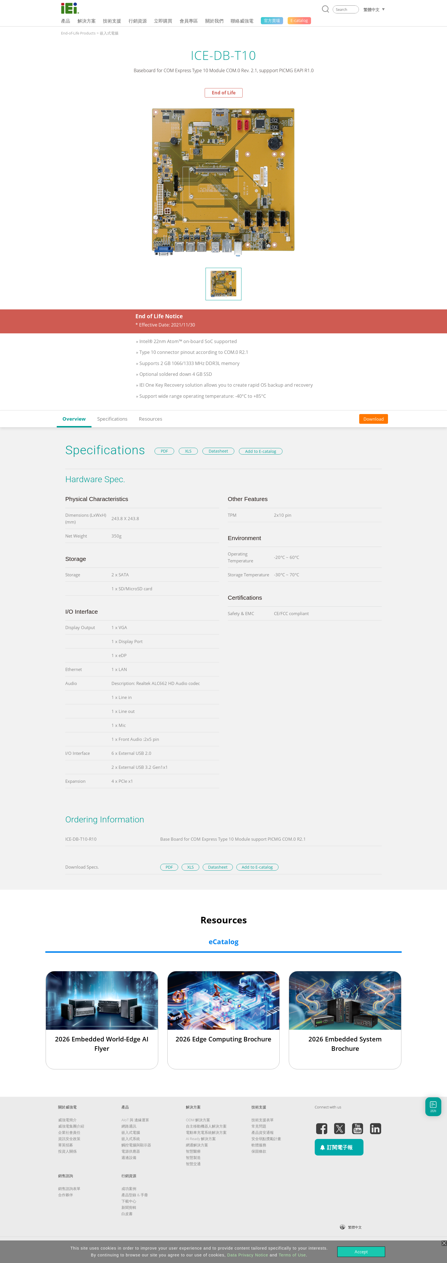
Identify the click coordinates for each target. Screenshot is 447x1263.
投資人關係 (67, 1151)
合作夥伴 (65, 1194)
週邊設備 (128, 1157)
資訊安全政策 (69, 1138)
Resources (150, 418)
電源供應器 (130, 1151)
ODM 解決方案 (198, 1119)
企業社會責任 (69, 1132)
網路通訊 (128, 1126)
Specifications (112, 418)
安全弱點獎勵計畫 (266, 1138)
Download (373, 419)
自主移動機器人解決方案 (206, 1126)
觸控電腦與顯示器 (136, 1145)
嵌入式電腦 (109, 33)
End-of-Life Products (78, 33)
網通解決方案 (197, 1145)
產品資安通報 (262, 1132)
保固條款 (258, 1151)
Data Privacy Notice (247, 1255)
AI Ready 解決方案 (201, 1138)
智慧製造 (193, 1157)
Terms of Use (292, 1255)
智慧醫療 (193, 1151)
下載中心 (128, 1201)
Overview (74, 418)
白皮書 (127, 1213)
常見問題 (258, 1126)
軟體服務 (258, 1145)
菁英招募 (65, 1145)
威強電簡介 (67, 1119)
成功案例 (128, 1188)
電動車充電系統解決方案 (206, 1132)
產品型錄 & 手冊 (134, 1194)
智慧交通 (193, 1163)
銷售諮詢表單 (69, 1188)
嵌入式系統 (130, 1138)
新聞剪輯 (128, 1207)
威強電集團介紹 (71, 1126)
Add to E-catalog (260, 451)
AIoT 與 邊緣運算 (135, 1119)
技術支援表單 (262, 1119)
